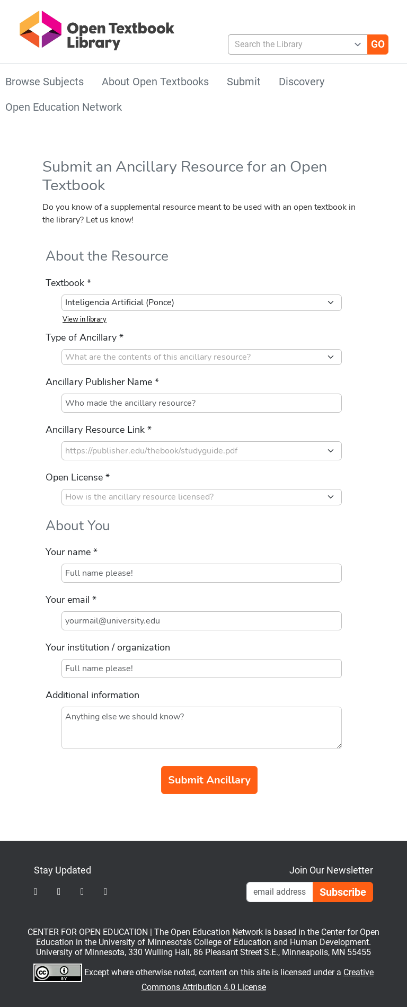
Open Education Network (63, 107)
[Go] (377, 44)
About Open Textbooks (155, 81)
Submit (244, 81)
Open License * (78, 477)
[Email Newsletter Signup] (279, 892)
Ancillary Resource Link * (99, 429)
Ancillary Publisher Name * (102, 382)
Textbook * (68, 283)
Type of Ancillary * (84, 337)
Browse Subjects (44, 81)
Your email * (71, 599)
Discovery (301, 81)
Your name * (72, 552)
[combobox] (293, 44)
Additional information (92, 695)
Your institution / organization (108, 647)
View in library (85, 319)
